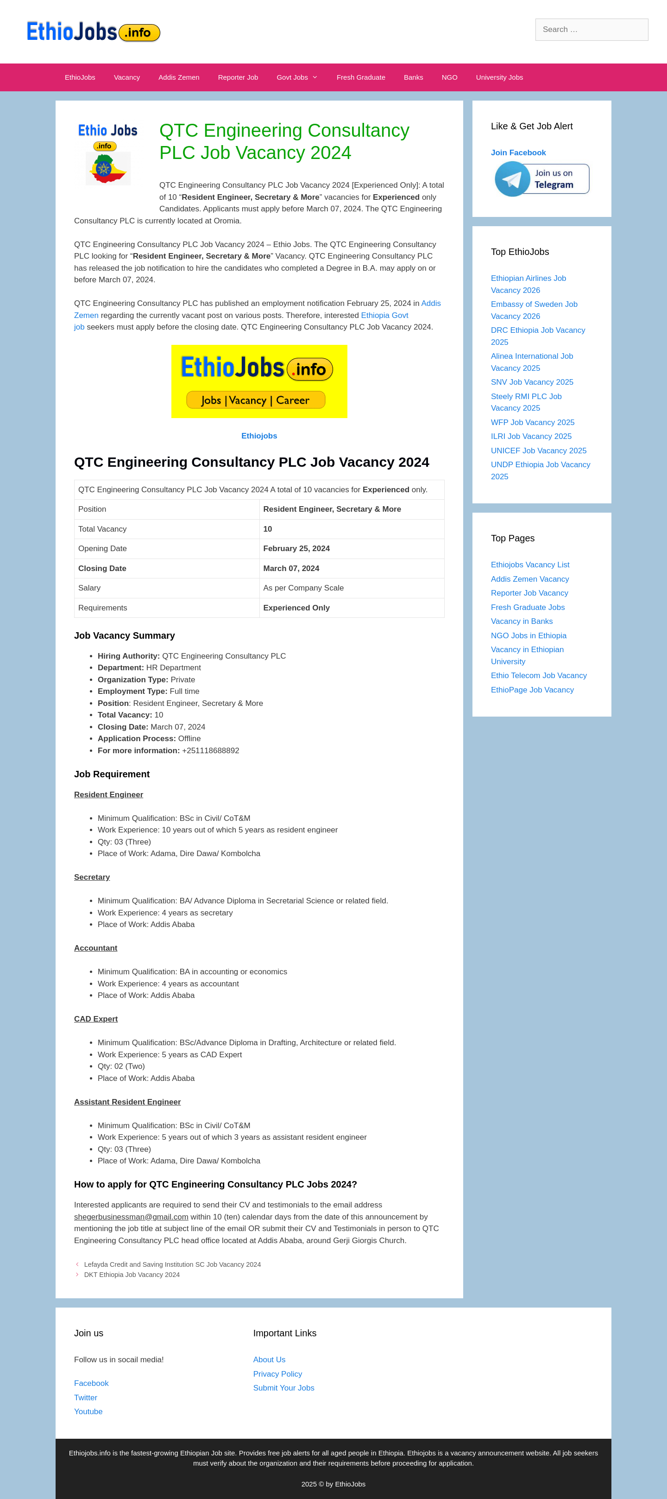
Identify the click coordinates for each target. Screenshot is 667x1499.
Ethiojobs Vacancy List (530, 564)
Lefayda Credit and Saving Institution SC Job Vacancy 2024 (172, 1264)
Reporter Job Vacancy (529, 593)
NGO (450, 77)
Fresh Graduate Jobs (528, 607)
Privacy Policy (277, 1374)
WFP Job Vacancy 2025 (533, 422)
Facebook (91, 1383)
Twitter (85, 1397)
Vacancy (127, 77)
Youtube (88, 1411)
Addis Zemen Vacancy (530, 579)
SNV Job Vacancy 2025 (532, 382)
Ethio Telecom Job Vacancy (540, 675)
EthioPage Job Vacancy (532, 690)
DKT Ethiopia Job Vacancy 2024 (132, 1274)
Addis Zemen (178, 77)
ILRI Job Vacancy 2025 (531, 436)
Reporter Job (238, 77)
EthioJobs (80, 77)
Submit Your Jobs (284, 1388)
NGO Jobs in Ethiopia (530, 635)
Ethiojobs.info (90, 1453)
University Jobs (499, 77)
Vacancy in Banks (522, 621)
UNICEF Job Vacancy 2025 (539, 450)
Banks (413, 77)
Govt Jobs (302, 77)
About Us (269, 1359)
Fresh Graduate (361, 77)
